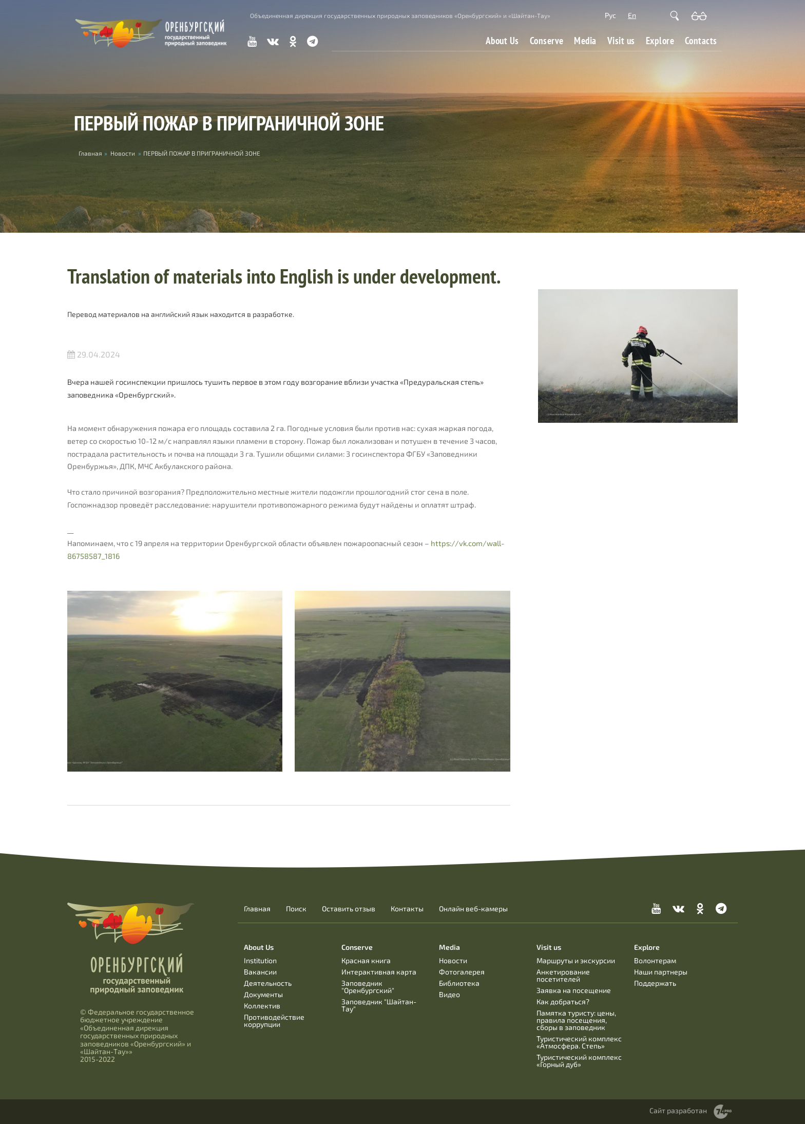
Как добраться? (562, 1001)
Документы (263, 994)
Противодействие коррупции (274, 1020)
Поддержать (655, 983)
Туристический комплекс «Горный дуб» (579, 1061)
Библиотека (459, 983)
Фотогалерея (462, 971)
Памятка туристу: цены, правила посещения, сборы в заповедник (576, 1020)
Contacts (701, 40)
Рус (610, 15)
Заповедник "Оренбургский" (367, 987)
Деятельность (268, 983)
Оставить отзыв (348, 908)
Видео (449, 994)
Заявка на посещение (573, 990)
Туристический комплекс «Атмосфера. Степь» (579, 1042)
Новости (122, 153)
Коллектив (262, 1005)
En (632, 15)
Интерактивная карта (378, 971)
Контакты (407, 908)
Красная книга (366, 960)
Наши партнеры (660, 971)
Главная (257, 908)
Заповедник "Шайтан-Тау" (378, 1005)
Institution (260, 960)
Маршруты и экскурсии (575, 960)
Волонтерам (655, 960)
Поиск (296, 908)
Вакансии (260, 971)
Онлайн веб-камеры (473, 908)
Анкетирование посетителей (563, 975)
